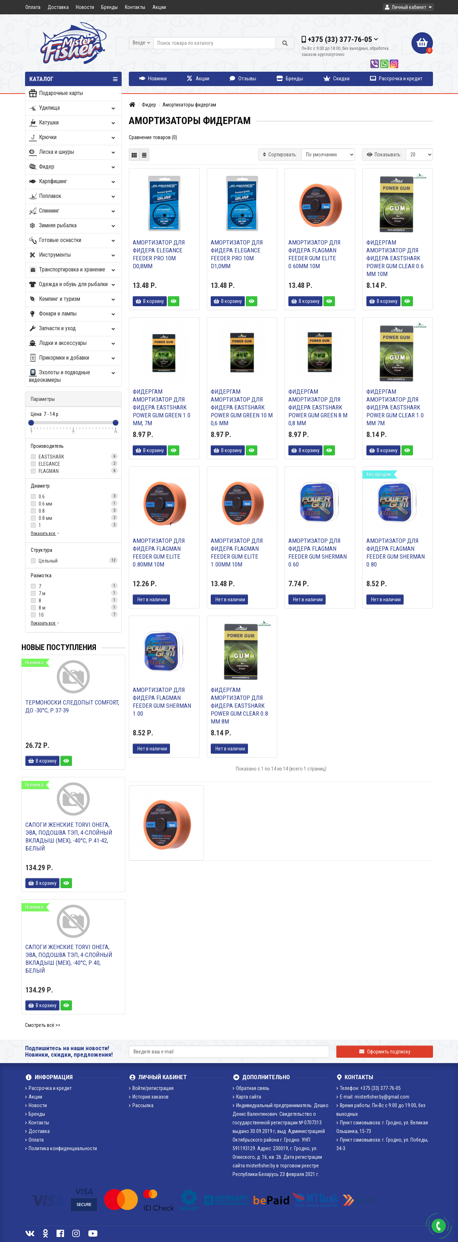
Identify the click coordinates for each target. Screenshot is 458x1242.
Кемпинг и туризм (72, 299)
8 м (73, 607)
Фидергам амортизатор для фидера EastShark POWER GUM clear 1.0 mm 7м (395, 407)
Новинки (153, 78)
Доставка (58, 7)
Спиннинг (72, 211)
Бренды (109, 7)
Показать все (45, 533)
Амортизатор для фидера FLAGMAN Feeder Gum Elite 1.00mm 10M (237, 552)
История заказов (149, 1097)
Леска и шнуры (72, 152)
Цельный (73, 560)
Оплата (32, 7)
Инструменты (72, 255)
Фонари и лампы (72, 314)
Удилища (72, 108)
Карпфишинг (72, 181)
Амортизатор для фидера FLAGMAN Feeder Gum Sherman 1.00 (162, 701)
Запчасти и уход (72, 328)
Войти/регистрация (151, 1088)
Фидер (72, 167)
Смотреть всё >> (42, 1025)
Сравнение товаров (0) (153, 137)
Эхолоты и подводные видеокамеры (72, 376)
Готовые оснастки (72, 240)
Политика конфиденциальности (61, 1148)
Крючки (72, 137)
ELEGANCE (73, 463)
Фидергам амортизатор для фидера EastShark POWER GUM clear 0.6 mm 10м (395, 258)
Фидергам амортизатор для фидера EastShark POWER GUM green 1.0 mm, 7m (161, 407)
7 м (73, 593)
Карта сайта (247, 1097)
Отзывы (243, 78)
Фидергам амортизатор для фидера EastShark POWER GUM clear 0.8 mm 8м (239, 705)
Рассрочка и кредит (396, 78)
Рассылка (141, 1105)
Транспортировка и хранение (72, 270)
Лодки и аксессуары (72, 343)
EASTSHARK (73, 456)
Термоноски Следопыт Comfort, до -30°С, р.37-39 (72, 706)
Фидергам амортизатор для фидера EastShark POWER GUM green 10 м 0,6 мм (242, 407)
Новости (85, 7)
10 (73, 614)
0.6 (73, 496)
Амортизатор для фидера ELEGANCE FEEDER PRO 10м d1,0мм (237, 254)
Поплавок (72, 196)
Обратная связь (251, 1088)
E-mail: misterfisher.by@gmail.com (372, 1097)
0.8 (73, 510)
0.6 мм (73, 503)
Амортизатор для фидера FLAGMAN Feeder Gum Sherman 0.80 (395, 552)
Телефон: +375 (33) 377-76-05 (368, 1088)
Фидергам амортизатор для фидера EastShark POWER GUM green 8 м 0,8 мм (317, 407)
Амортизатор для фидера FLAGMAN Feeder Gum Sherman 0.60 (317, 552)
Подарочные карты (56, 93)
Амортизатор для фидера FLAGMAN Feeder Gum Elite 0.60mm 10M (314, 254)
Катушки (72, 123)
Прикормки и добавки (72, 358)
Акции (159, 7)
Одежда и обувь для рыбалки (72, 284)
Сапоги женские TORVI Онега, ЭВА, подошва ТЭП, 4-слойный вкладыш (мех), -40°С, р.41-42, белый (68, 836)
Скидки (336, 78)
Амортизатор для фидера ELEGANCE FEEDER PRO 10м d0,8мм (159, 254)
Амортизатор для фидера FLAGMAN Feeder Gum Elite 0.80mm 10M (159, 552)
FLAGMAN (73, 471)
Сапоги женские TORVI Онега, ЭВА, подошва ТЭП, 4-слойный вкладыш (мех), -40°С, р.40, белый (68, 958)
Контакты (135, 7)
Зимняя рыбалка (72, 225)
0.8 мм (73, 518)
